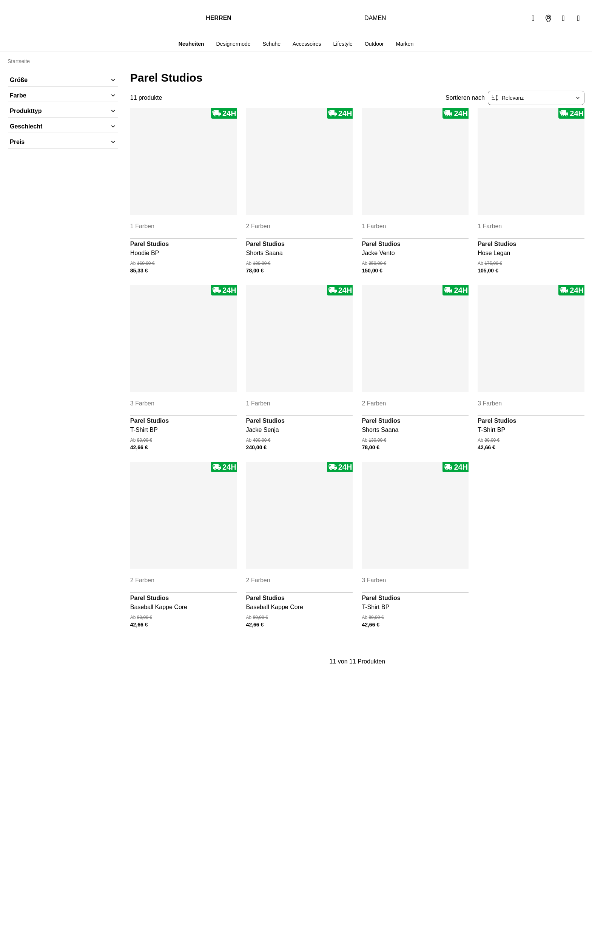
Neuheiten (190, 44)
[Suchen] (533, 18)
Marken (405, 44)
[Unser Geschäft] (548, 18)
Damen (375, 18)
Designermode (232, 44)
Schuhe (271, 44)
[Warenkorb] (578, 18)
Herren (218, 18)
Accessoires (306, 44)
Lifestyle (343, 44)
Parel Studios (149, 244)
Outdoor (375, 44)
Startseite (19, 61)
